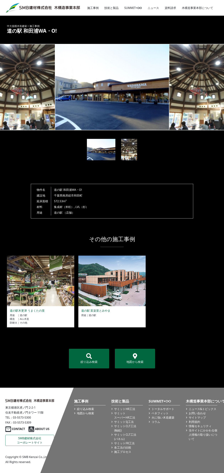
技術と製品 (111, 8)
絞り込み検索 (89, 358)
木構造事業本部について (197, 8)
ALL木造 (24, 319)
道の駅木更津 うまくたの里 (27, 311)
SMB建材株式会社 (30, 440)
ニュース (153, 8)
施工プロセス (122, 452)
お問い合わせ (197, 413)
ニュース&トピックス (202, 409)
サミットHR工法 (124, 409)
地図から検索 (135, 358)
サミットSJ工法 (124, 422)
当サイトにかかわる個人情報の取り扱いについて (203, 434)
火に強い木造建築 (162, 417)
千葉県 (58, 195)
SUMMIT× (133, 8)
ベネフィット (159, 413)
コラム (155, 422)
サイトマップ (197, 417)
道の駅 (58, 213)
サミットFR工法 (124, 443)
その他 (23, 322)
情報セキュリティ (200, 426)
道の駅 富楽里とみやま (95, 311)
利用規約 (194, 422)
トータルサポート (162, 409)
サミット (124, 415)
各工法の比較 (122, 447)
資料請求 (170, 8)
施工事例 (93, 8)
